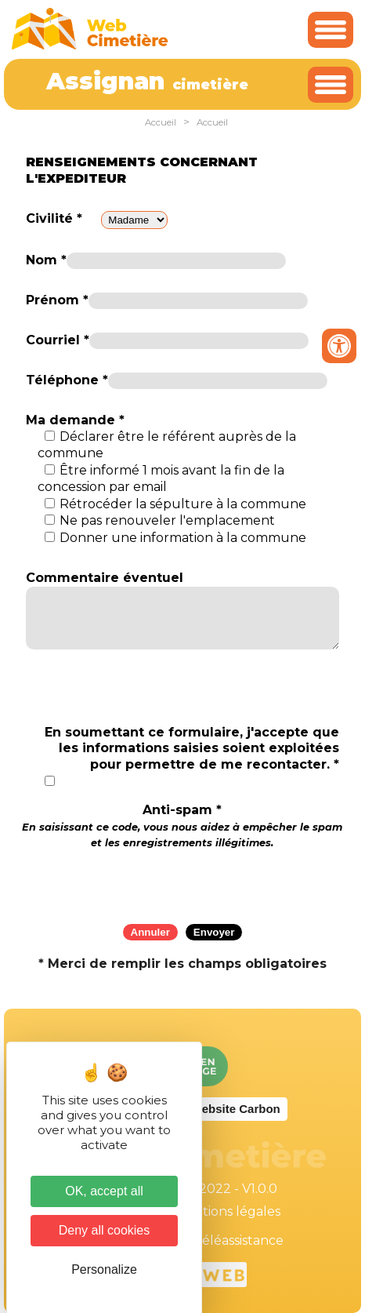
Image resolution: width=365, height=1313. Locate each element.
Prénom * (57, 300)
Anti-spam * (182, 825)
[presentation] (182, 881)
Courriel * (57, 340)
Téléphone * (67, 380)
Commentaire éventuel (104, 577)
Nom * (46, 260)
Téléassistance (239, 1240)
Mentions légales (227, 1211)
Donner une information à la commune (183, 537)
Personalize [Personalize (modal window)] (104, 1269)
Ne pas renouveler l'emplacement (167, 520)
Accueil (160, 122)
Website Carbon (235, 1108)
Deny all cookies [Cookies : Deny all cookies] (104, 1230)
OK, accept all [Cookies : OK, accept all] (104, 1191)
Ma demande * (75, 420)
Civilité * (54, 218)
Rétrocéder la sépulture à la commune (183, 503)
